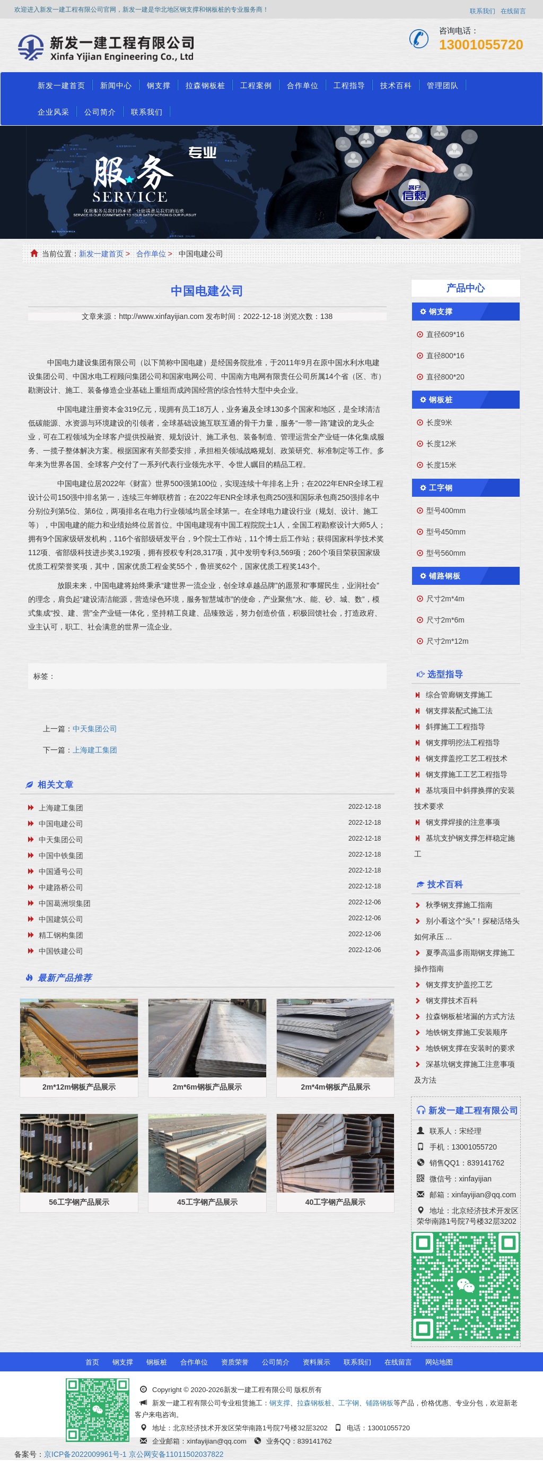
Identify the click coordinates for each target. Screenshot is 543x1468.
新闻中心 (116, 85)
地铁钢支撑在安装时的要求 (470, 1048)
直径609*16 (445, 334)
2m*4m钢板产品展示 (335, 1087)
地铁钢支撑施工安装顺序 (466, 1032)
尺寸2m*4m (445, 598)
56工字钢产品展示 (79, 1202)
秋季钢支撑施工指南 (459, 905)
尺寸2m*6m (445, 620)
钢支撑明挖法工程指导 (463, 742)
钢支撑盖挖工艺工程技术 (466, 758)
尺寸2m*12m (447, 641)
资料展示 (316, 1362)
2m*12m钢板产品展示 (79, 1087)
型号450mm (446, 532)
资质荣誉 (235, 1362)
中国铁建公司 (61, 951)
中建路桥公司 (61, 887)
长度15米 (441, 465)
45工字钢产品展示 (207, 1202)
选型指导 (445, 674)
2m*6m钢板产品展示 (207, 1087)
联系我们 (482, 11)
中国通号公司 (61, 871)
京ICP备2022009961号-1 (85, 1454)
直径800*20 (445, 377)
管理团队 (443, 85)
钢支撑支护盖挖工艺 (459, 984)
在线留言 (513, 11)
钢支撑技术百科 (452, 1000)
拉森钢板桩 (205, 85)
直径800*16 (445, 355)
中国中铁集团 (61, 855)
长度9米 (439, 422)
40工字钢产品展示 (335, 1202)
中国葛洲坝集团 (65, 903)
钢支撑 (159, 85)
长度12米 (441, 443)
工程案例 (256, 85)
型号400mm (446, 510)
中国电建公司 (61, 823)
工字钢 (441, 487)
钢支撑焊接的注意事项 (463, 822)
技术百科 (396, 85)
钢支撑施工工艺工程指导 (466, 774)
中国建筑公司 (61, 919)
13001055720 (481, 45)
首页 (92, 1362)
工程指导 (349, 85)
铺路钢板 (445, 576)
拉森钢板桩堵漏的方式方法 (470, 1016)
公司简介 (100, 112)
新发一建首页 (61, 85)
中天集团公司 (95, 728)
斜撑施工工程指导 (455, 726)
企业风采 (53, 112)
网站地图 (439, 1362)
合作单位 (303, 85)
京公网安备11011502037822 (176, 1454)
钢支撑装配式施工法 (459, 710)
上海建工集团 (95, 750)
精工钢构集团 (61, 935)
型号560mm (446, 553)
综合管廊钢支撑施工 (459, 694)
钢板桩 (441, 399)
